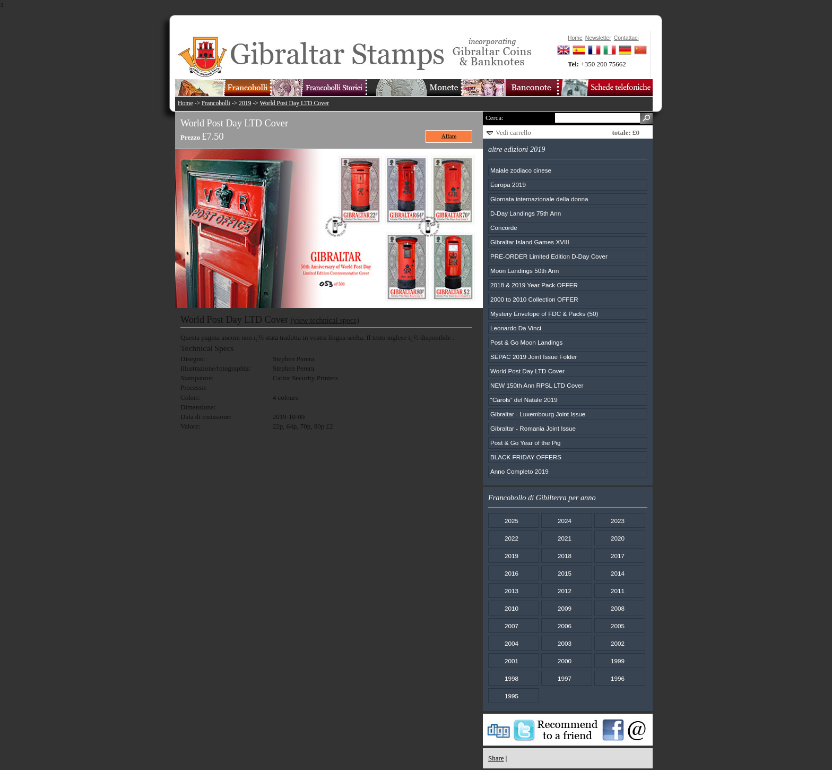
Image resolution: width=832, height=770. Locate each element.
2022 (511, 538)
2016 (511, 573)
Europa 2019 (508, 184)
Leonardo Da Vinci (515, 327)
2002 (618, 643)
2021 (564, 538)
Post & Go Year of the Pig (525, 442)
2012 (564, 590)
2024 (564, 520)
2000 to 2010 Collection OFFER (534, 299)
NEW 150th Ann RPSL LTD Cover (536, 385)
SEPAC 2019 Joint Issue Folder (533, 356)
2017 (618, 555)
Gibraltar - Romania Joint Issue (533, 428)
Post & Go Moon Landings (526, 342)
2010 (511, 608)
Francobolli (216, 103)
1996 (618, 678)
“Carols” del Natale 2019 (524, 399)
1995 (511, 695)
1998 (511, 678)
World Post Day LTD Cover (294, 103)
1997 (564, 678)
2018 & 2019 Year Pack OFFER (534, 284)
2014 (618, 573)
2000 (564, 660)
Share (496, 758)
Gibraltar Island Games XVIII (529, 241)
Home (185, 103)
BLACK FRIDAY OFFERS (525, 457)
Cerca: (495, 118)
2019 (245, 103)
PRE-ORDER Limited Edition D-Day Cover (549, 256)
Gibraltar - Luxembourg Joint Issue (537, 413)
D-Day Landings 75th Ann (525, 213)
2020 (618, 538)
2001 (511, 660)
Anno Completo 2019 (519, 471)
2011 (618, 590)
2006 (564, 625)
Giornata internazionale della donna (539, 198)
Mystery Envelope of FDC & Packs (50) (544, 313)
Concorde (503, 227)
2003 (564, 643)
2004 (511, 643)
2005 (618, 625)
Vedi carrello (513, 132)
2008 (618, 608)
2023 (618, 520)
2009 (564, 608)
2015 (564, 573)
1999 (618, 660)
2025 (511, 520)
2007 (511, 625)
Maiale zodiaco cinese (520, 170)
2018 (564, 555)
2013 (511, 590)
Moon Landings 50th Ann (524, 270)
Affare (449, 136)
